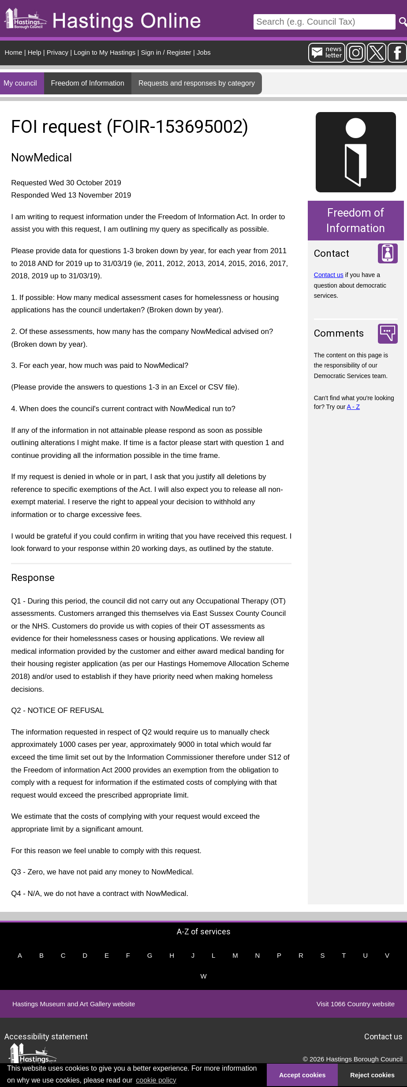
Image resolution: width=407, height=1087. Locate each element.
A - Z (353, 406)
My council (20, 83)
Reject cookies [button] (372, 1075)
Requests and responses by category (196, 83)
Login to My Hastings (104, 52)
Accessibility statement (46, 1036)
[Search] (325, 22)
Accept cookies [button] (302, 1075)
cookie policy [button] (156, 1080)
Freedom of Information (87, 83)
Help (34, 52)
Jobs (204, 52)
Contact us (329, 274)
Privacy (57, 52)
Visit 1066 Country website (356, 1004)
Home (13, 52)
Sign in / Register (166, 52)
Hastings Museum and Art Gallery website (73, 1004)
